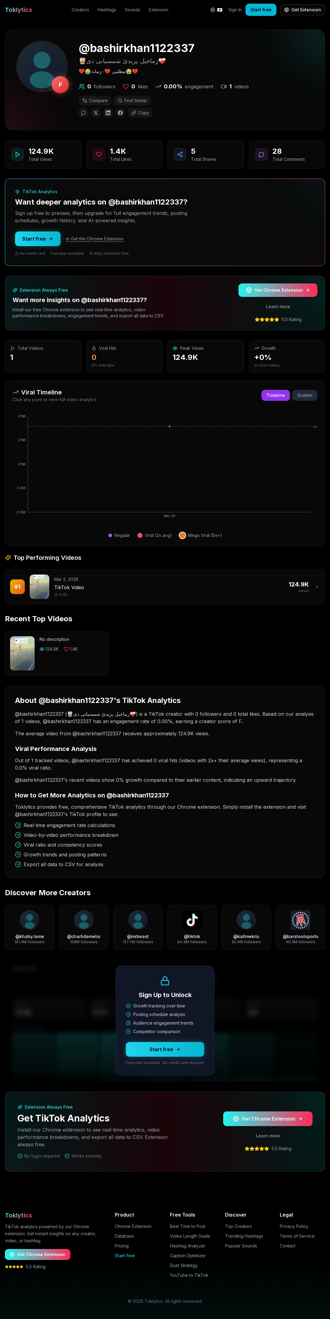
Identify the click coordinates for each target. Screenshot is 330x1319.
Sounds (132, 9)
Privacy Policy (294, 1226)
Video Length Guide (190, 1236)
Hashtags (107, 9)
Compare (95, 100)
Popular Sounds (241, 1245)
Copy (140, 112)
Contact (287, 1245)
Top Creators (238, 1226)
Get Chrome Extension (278, 290)
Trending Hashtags (244, 1236)
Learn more (278, 306)
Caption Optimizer (188, 1255)
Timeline (275, 395)
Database (124, 1236)
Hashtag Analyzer (187, 1245)
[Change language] (216, 10)
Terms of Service (297, 1236)
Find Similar (132, 100)
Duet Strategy (184, 1265)
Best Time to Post (187, 1226)
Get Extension (302, 9)
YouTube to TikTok (189, 1275)
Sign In (235, 9)
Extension (158, 9)
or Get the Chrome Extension (95, 243)
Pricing (122, 1245)
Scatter (305, 395)
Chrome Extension (133, 1226)
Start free (261, 9)
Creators (80, 9)
